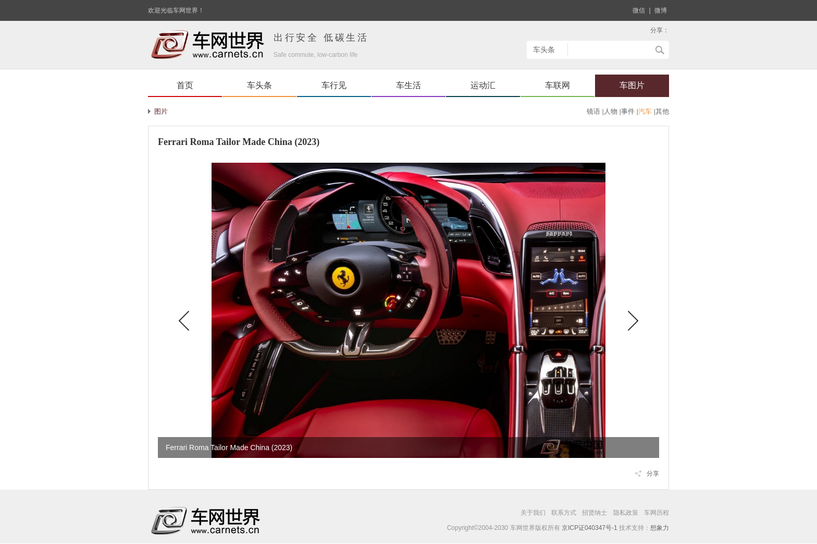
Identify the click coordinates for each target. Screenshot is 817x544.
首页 (185, 85)
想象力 (659, 527)
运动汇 (483, 85)
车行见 (333, 85)
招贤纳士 (594, 512)
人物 (610, 111)
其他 (662, 111)
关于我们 (533, 512)
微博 (660, 10)
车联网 (557, 85)
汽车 (645, 111)
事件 (628, 111)
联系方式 (563, 512)
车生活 (408, 85)
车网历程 (656, 512)
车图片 (632, 85)
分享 (653, 473)
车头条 (259, 85)
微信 (639, 10)
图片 (161, 111)
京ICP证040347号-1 (589, 527)
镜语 (593, 111)
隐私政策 (625, 512)
